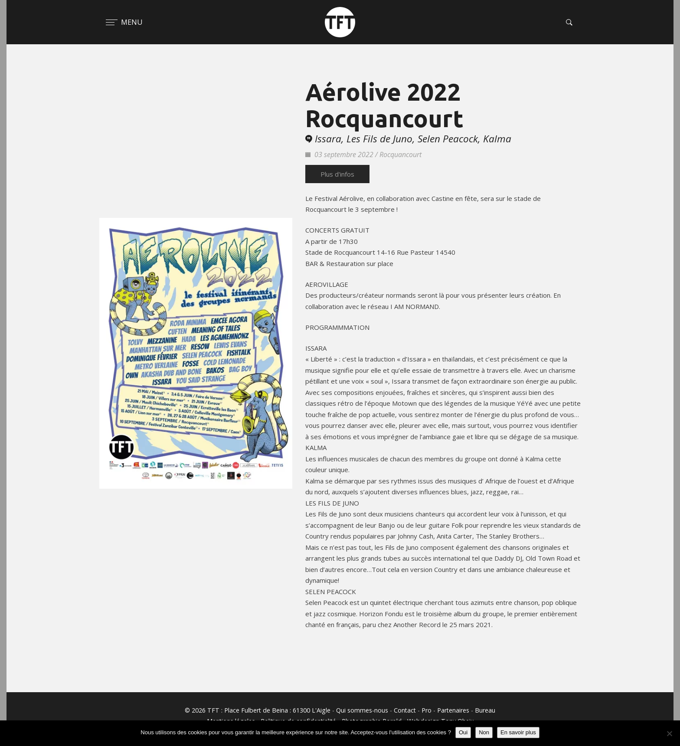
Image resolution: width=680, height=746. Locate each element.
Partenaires (453, 710)
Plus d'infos (337, 174)
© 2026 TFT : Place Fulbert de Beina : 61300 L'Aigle (257, 710)
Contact (405, 710)
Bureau (485, 710)
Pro (427, 710)
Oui (463, 732)
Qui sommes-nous (362, 710)
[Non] (669, 733)
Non (484, 732)
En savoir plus (518, 732)
